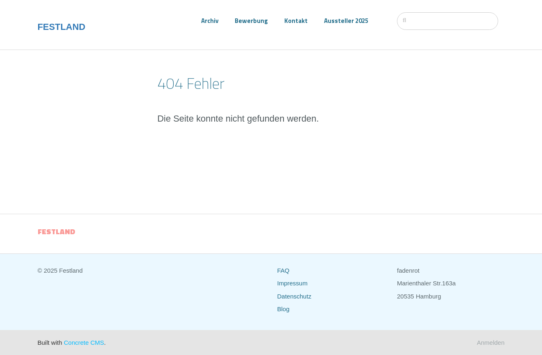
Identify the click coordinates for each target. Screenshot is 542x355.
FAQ (283, 270)
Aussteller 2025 (346, 20)
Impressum (292, 283)
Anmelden (491, 342)
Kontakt (296, 20)
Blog (283, 308)
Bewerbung (251, 20)
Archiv (209, 20)
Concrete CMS (84, 342)
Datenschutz (294, 296)
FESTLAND (62, 27)
